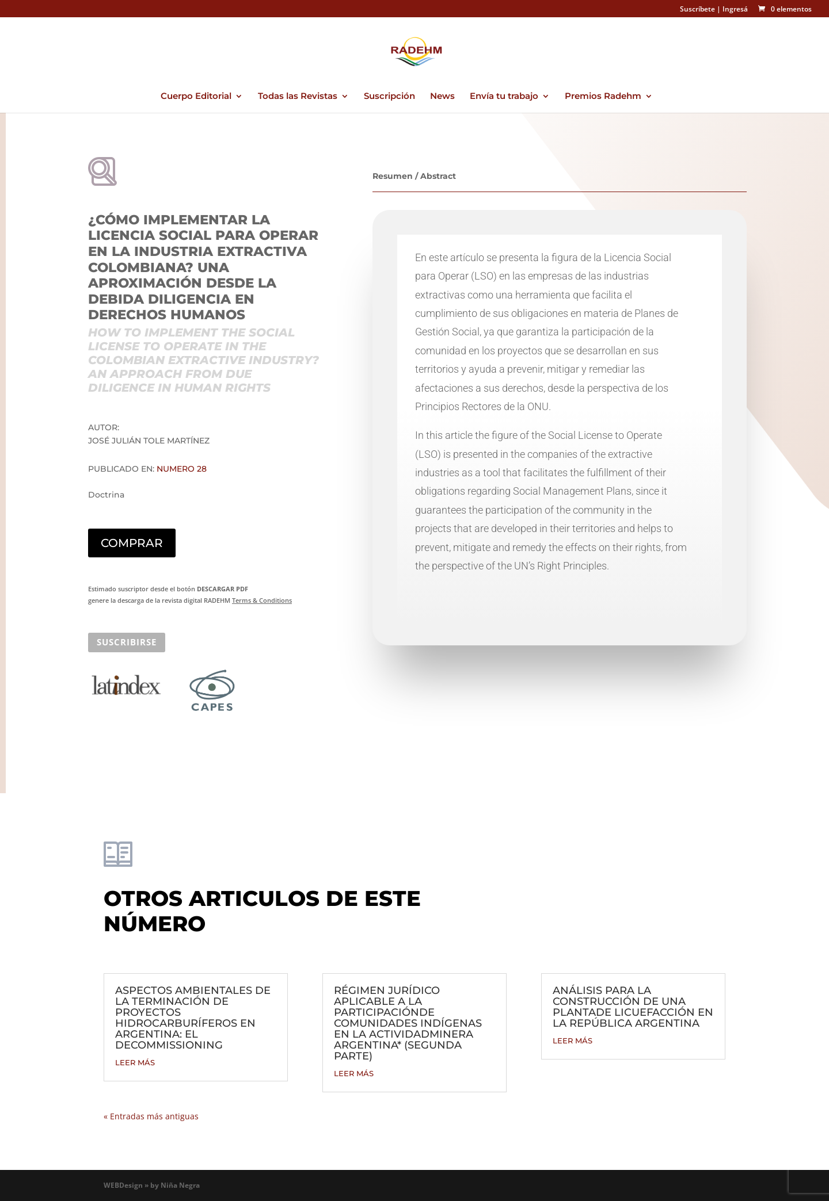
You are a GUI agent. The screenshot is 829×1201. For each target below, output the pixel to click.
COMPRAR (132, 543)
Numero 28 (182, 469)
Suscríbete (697, 9)
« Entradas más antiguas (151, 1116)
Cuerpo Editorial (196, 96)
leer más (135, 1062)
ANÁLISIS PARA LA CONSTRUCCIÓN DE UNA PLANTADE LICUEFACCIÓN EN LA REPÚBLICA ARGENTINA (633, 1007)
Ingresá (735, 9)
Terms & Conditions (262, 600)
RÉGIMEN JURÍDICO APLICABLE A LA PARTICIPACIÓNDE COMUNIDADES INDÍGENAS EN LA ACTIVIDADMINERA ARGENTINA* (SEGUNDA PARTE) (408, 1023)
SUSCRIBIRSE (127, 642)
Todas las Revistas (297, 96)
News (442, 96)
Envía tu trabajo (504, 96)
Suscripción (389, 96)
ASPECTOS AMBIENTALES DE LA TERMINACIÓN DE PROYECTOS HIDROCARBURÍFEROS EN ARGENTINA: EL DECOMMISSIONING (193, 1017)
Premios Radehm (603, 96)
